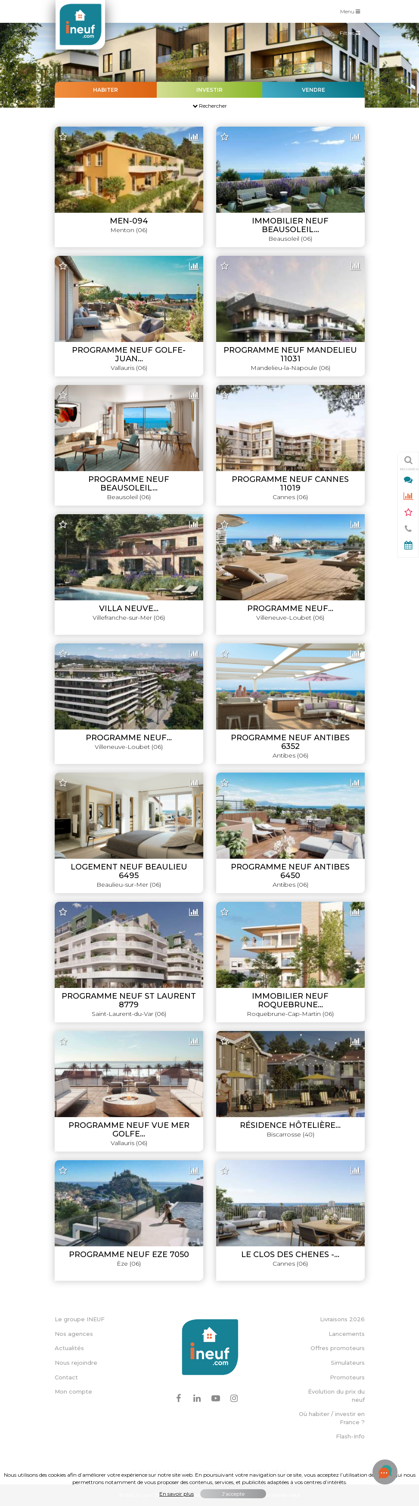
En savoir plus (176, 1493)
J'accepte (233, 1493)
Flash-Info (350, 1436)
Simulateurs (348, 1362)
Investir (209, 90)
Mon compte (73, 1391)
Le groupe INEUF (80, 1319)
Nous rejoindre (76, 1362)
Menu (352, 11)
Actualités (69, 1348)
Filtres (352, 35)
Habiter (105, 90)
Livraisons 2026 (342, 1319)
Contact (66, 1377)
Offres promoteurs (337, 1348)
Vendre (313, 90)
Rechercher (209, 105)
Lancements (347, 1333)
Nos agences (74, 1333)
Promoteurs (347, 1377)
